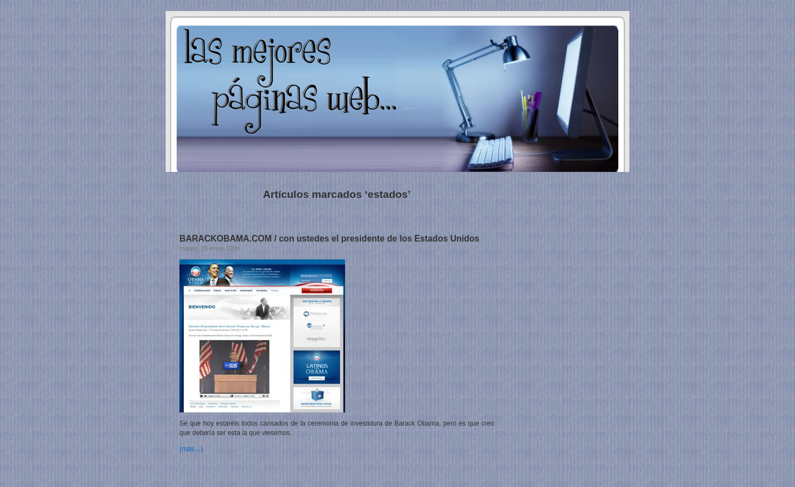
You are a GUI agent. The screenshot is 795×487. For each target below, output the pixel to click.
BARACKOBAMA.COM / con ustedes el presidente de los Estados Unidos (329, 238)
